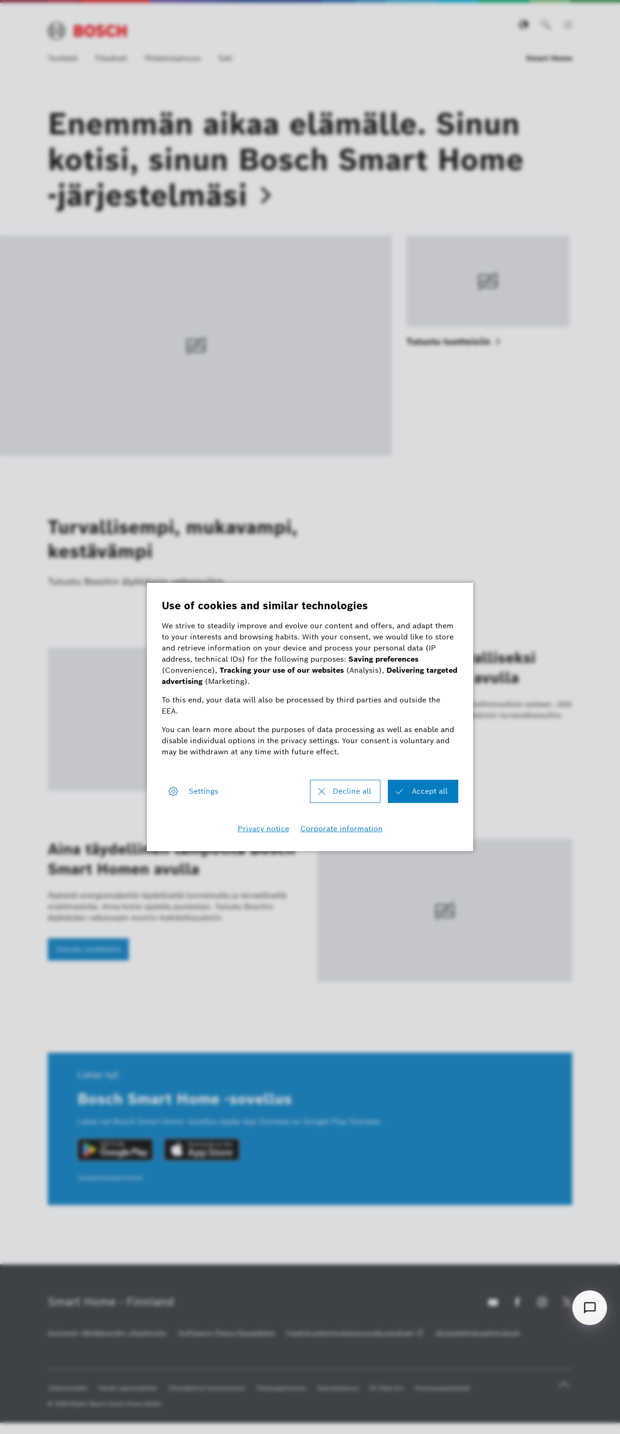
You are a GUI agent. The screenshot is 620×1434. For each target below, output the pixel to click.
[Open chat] (589, 1307)
